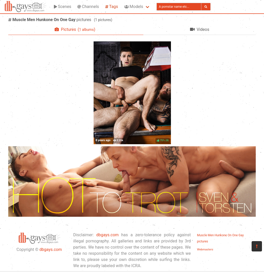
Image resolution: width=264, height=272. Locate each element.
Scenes (62, 6)
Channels (88, 6)
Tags (111, 6)
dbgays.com (50, 249)
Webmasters (205, 249)
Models (133, 6)
